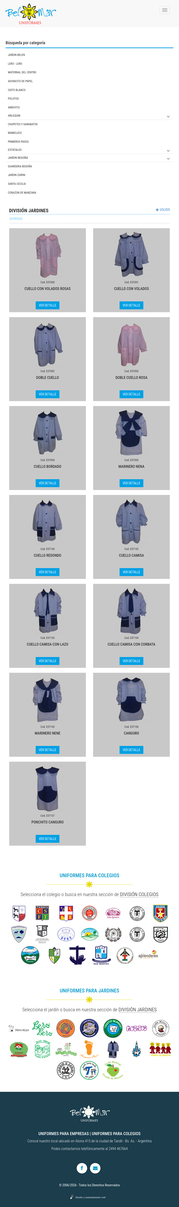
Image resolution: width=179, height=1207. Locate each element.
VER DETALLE (47, 305)
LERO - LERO (15, 63)
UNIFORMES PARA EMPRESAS (63, 1133)
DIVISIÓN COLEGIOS (139, 894)
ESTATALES (15, 150)
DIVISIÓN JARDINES (138, 1009)
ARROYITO (14, 107)
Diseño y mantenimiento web (91, 1197)
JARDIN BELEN (16, 55)
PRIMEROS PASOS (18, 141)
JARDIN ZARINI (16, 175)
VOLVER (163, 210)
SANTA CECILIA (17, 183)
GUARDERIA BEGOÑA (20, 166)
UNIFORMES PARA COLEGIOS (116, 1133)
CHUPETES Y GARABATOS (23, 124)
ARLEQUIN (14, 115)
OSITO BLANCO (16, 90)
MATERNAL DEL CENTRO (22, 72)
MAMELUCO (15, 133)
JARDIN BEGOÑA (18, 157)
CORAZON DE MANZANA (22, 192)
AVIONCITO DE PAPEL (20, 81)
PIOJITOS (13, 98)
